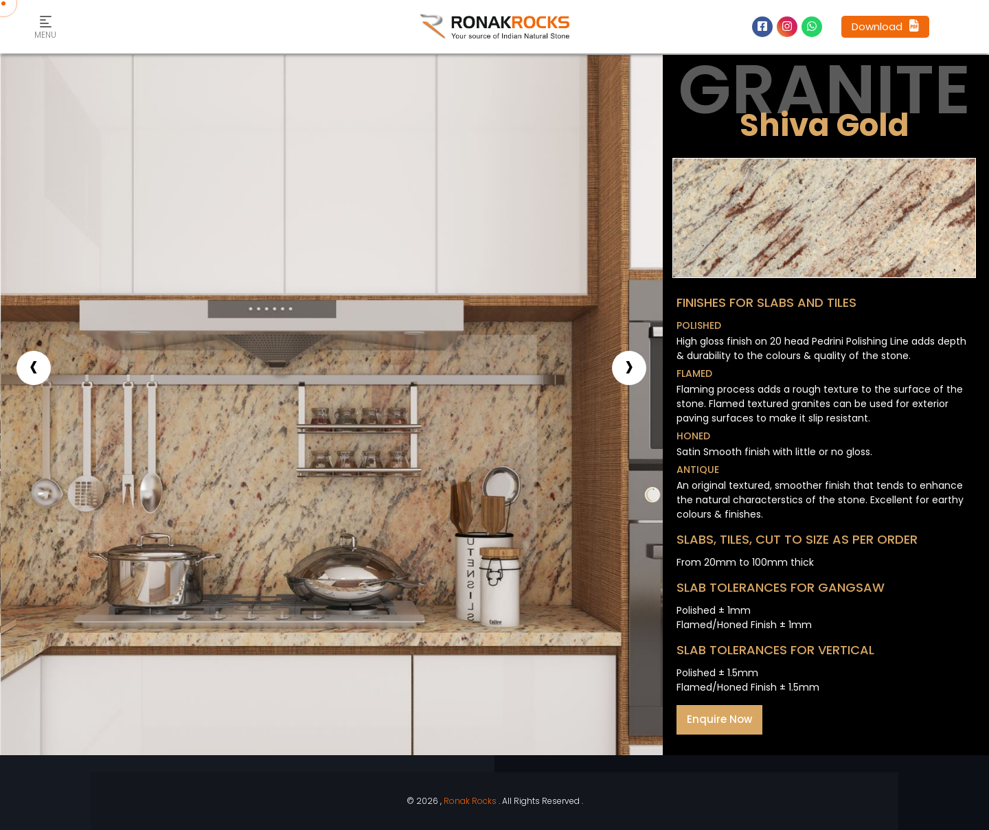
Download (885, 26)
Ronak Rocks (470, 801)
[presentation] (33, 368)
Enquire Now (719, 719)
